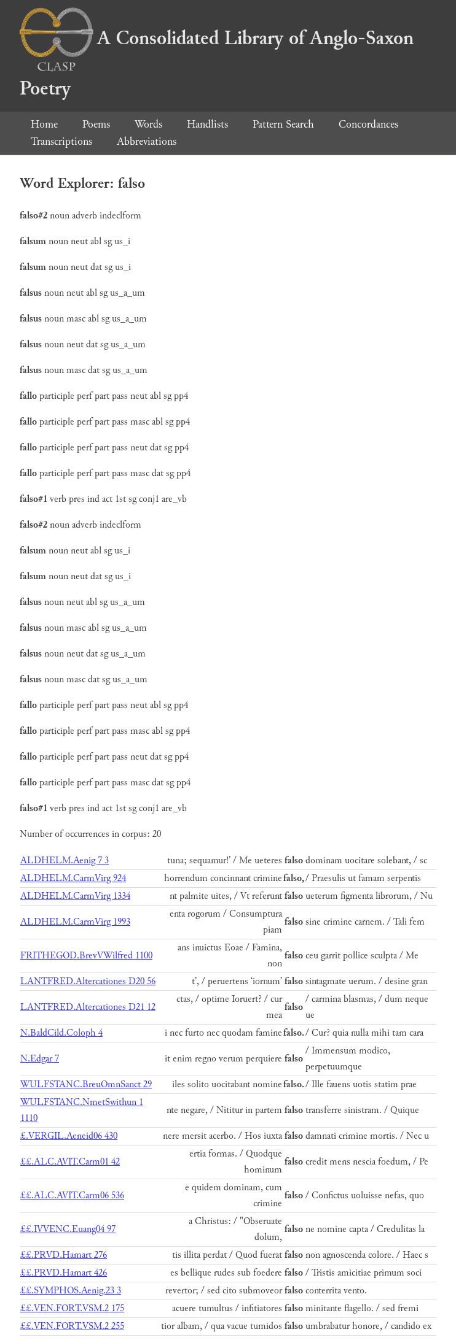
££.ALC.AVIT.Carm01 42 (70, 1162)
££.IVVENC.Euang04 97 (68, 1229)
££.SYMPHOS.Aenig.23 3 (70, 1291)
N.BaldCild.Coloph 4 (61, 1033)
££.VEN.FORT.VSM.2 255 (72, 1326)
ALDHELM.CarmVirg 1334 (75, 896)
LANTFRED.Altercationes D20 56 (87, 981)
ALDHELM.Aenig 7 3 (64, 860)
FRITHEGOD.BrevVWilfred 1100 (86, 956)
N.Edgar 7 (39, 1059)
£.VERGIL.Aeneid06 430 (68, 1136)
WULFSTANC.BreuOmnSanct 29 (86, 1084)
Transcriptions (61, 141)
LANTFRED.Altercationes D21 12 (87, 1007)
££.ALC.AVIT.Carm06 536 (72, 1195)
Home (44, 124)
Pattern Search (283, 124)
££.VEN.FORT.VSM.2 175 (72, 1308)
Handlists (207, 124)
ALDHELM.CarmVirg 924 (73, 878)
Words (148, 124)
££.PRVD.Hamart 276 (63, 1255)
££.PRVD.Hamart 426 (63, 1273)
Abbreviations (146, 141)
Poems (96, 124)
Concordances (368, 124)
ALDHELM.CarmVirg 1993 (75, 922)
